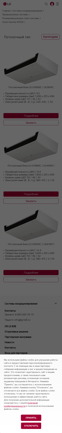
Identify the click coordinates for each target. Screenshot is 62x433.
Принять (31, 418)
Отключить (31, 426)
